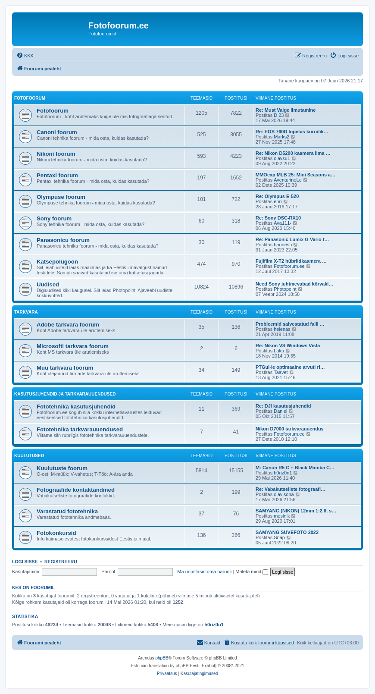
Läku (279, 350)
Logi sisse (25, 561)
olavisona (284, 494)
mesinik (282, 515)
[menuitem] (25, 55)
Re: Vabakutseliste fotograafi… (290, 489)
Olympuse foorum (61, 197)
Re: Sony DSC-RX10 (278, 217)
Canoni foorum (57, 132)
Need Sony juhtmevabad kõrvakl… (294, 283)
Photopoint (285, 289)
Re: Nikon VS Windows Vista (288, 345)
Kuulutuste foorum (62, 468)
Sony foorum (54, 218)
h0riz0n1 (283, 472)
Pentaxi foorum (57, 175)
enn (277, 201)
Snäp (279, 537)
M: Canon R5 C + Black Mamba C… (295, 467)
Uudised (48, 284)
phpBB (161, 658)
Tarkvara (26, 312)
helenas (282, 329)
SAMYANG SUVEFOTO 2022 (287, 532)
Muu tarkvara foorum (65, 367)
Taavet (281, 372)
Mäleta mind (251, 571)
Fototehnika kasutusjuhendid (76, 406)
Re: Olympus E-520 (277, 196)
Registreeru (60, 561)
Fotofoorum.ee (289, 266)
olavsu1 (282, 158)
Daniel (280, 411)
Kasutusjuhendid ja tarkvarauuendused (65, 394)
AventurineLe (288, 179)
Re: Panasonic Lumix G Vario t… (292, 239)
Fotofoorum (29, 98)
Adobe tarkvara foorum (68, 324)
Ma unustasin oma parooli (204, 571)
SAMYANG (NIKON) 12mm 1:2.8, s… (296, 510)
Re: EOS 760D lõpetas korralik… (292, 131)
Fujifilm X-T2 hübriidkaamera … (291, 261)
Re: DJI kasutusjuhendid (283, 405)
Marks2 (281, 136)
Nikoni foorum (56, 154)
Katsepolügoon (57, 261)
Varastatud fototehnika (67, 511)
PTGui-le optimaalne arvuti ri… (290, 367)
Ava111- (282, 223)
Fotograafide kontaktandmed (76, 490)
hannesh (283, 244)
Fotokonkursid (56, 533)
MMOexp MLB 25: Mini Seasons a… (295, 174)
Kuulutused (29, 455)
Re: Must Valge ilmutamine (286, 110)
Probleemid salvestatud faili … (290, 324)
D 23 (279, 115)
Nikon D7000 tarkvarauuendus (290, 428)
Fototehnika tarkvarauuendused (80, 429)
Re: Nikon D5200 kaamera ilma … (293, 153)
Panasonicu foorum (63, 240)
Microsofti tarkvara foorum (73, 346)
